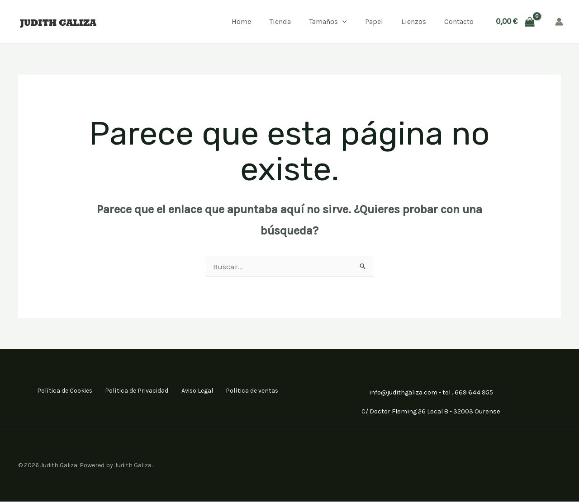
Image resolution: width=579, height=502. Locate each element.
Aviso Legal (195, 391)
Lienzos (413, 21)
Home (241, 21)
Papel (374, 21)
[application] (342, 21)
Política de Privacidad (133, 391)
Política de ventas (251, 391)
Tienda (280, 21)
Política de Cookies (60, 391)
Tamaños (328, 21)
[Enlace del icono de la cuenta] (559, 22)
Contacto (459, 21)
